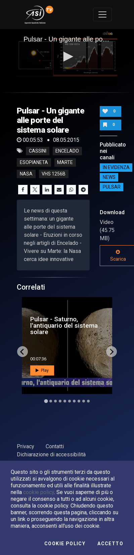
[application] (67, 57)
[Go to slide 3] (55, 401)
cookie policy (38, 492)
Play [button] (42, 370)
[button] (67, 56)
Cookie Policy (64, 543)
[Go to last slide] (22, 351)
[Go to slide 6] (69, 401)
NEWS (109, 177)
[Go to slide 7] (74, 401)
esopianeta (34, 162)
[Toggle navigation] (102, 14)
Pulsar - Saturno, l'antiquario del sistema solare (64, 325)
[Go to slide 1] (46, 401)
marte (65, 162)
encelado (67, 151)
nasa (26, 173)
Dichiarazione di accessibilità (51, 454)
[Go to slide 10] (88, 401)
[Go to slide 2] (50, 401)
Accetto (110, 543)
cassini (37, 151)
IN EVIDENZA (116, 167)
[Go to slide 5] (64, 401)
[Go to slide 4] (60, 401)
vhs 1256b (53, 173)
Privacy (25, 446)
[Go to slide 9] (83, 401)
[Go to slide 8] (79, 401)
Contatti (55, 446)
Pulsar (112, 187)
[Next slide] (111, 351)
